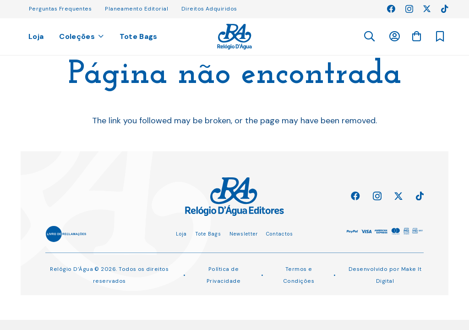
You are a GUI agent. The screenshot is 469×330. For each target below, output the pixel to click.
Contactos (279, 234)
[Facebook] (391, 9)
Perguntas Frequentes (60, 8)
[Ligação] (234, 36)
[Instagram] (409, 9)
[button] (369, 36)
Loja (181, 234)
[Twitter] (427, 9)
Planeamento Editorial (136, 8)
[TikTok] (444, 9)
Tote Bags (208, 234)
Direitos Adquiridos (209, 8)
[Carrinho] (416, 36)
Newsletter (243, 234)
